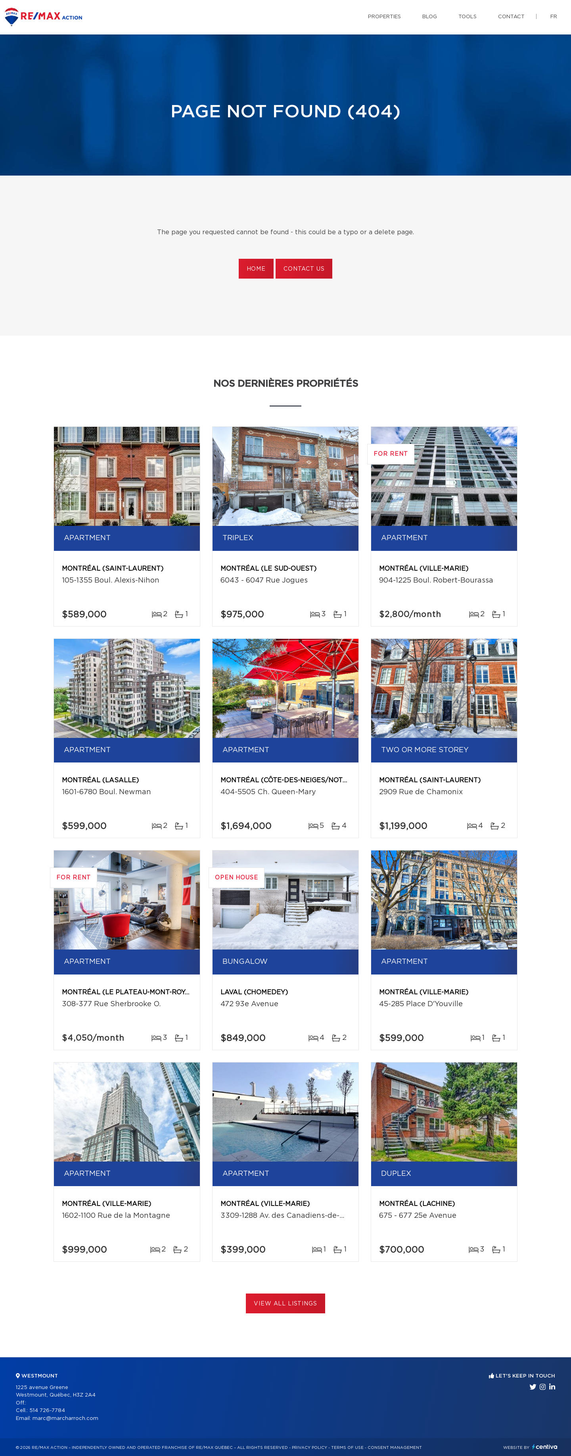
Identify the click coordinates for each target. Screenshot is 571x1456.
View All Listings (285, 1304)
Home (256, 269)
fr (553, 16)
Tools (467, 16)
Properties (384, 16)
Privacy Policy (309, 1448)
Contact (511, 16)
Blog (429, 16)
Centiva (545, 1446)
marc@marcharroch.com (65, 1418)
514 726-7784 (47, 1410)
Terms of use (347, 1448)
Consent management (395, 1448)
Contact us (304, 269)
